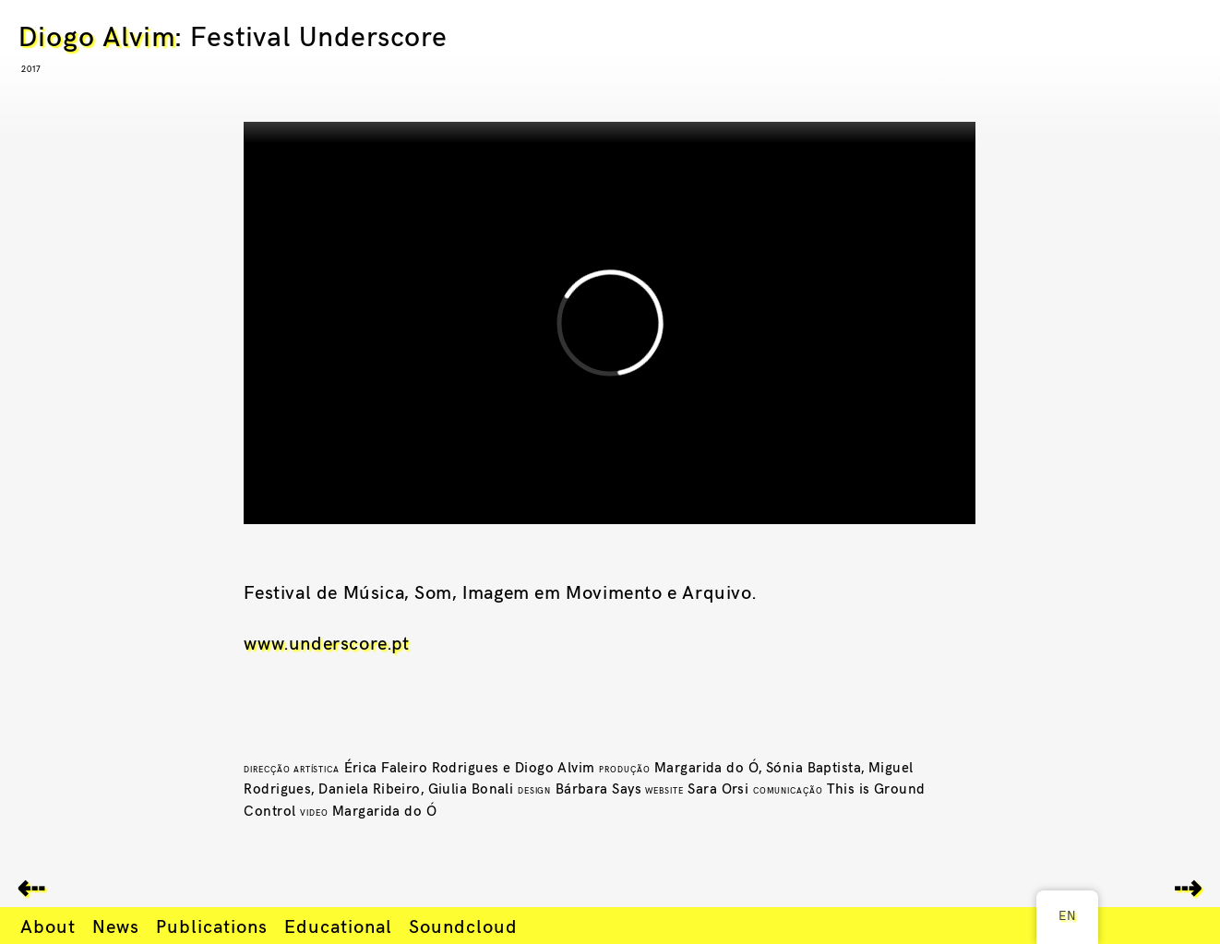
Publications (212, 925)
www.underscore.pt (326, 641)
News (115, 925)
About (48, 925)
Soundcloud (463, 925)
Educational (338, 925)
